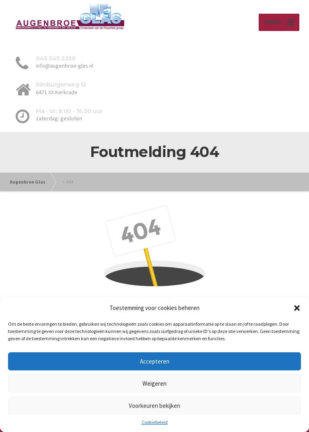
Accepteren (154, 361)
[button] (297, 308)
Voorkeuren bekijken (154, 405)
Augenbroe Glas (27, 182)
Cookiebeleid (155, 422)
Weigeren (154, 383)
